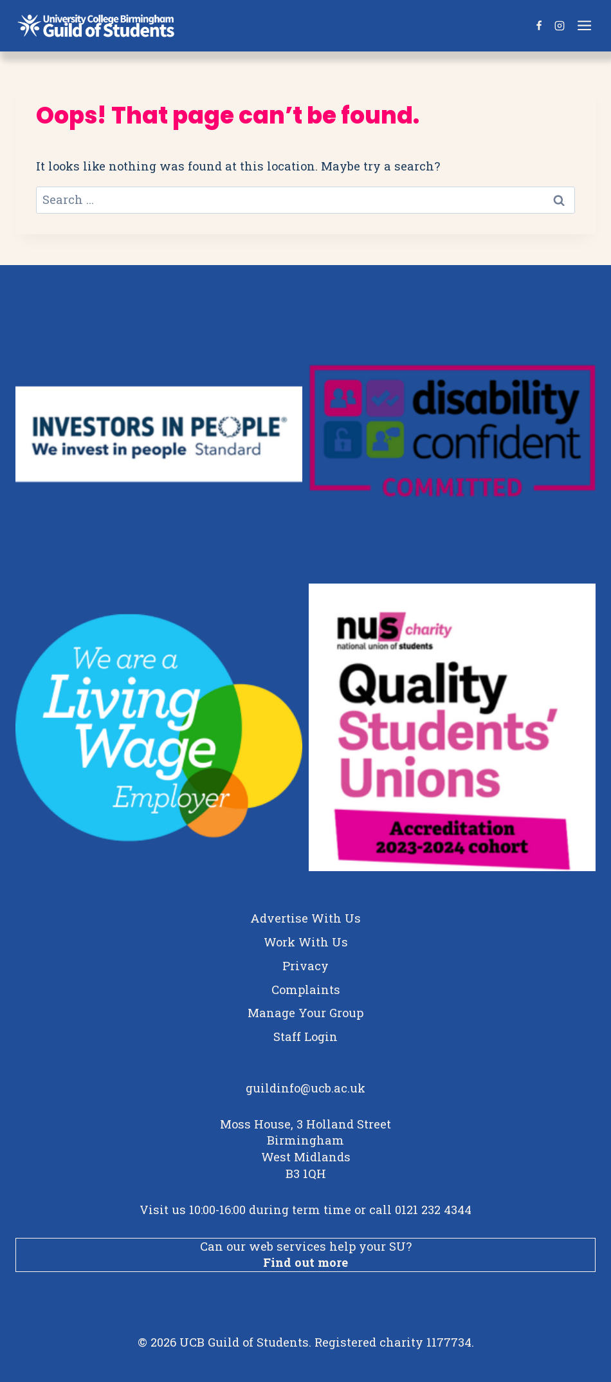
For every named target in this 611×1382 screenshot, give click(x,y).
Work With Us (306, 942)
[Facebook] (539, 25)
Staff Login (305, 1036)
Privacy (305, 965)
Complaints (305, 989)
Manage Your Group (305, 1012)
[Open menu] (586, 26)
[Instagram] (559, 25)
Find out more (305, 1262)
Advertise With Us (305, 918)
